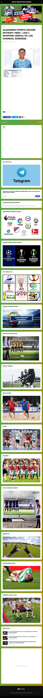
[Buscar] (19, 196)
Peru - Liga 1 (8, 26)
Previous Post (4, 122)
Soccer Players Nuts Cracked (21, 2)
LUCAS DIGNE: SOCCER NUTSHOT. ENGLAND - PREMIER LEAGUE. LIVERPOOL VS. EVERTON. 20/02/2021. (22, 642)
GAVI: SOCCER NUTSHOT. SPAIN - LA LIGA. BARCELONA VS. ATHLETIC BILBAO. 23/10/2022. (23, 632)
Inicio (4, 26)
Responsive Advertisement (21, 666)
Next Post (39, 122)
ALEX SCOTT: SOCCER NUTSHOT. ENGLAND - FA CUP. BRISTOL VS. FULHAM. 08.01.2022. (22, 637)
